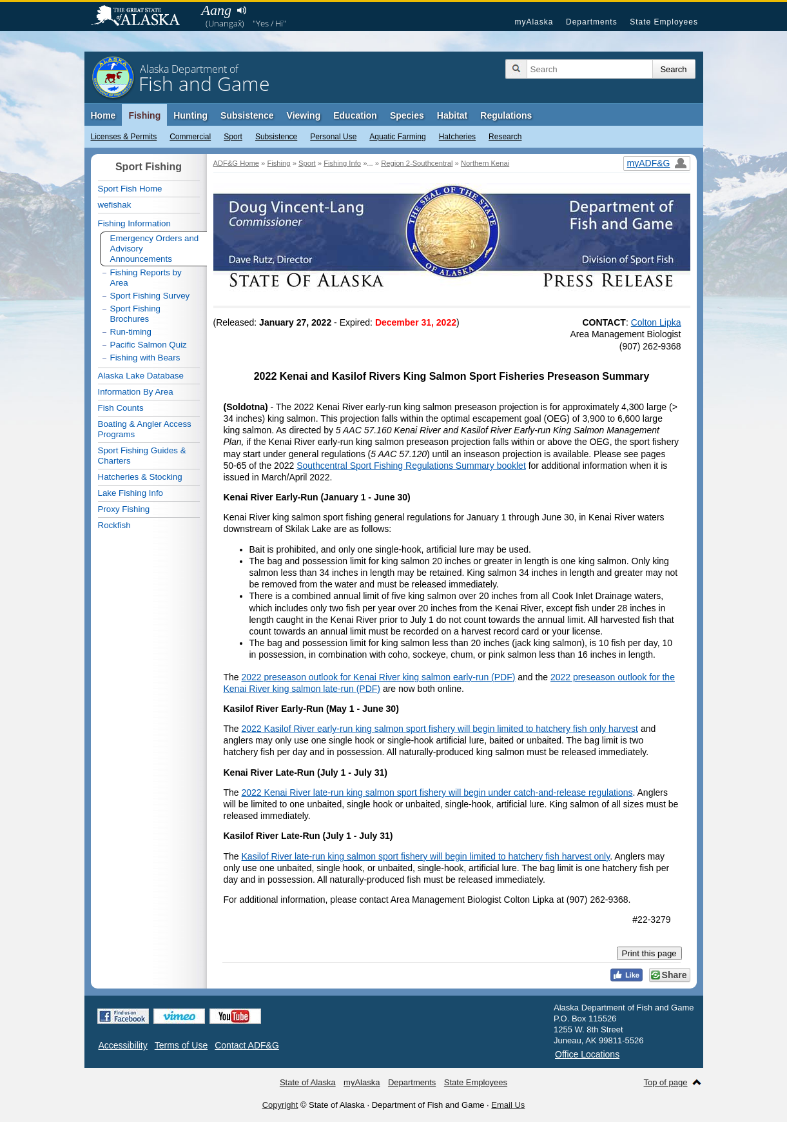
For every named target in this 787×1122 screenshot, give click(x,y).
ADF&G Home (236, 163)
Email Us (508, 1105)
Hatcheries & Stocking (140, 477)
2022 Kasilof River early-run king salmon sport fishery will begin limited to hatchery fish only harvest (440, 728)
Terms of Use (181, 1045)
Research (505, 136)
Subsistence (276, 136)
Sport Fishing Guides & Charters (142, 456)
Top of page (666, 1082)
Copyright (280, 1105)
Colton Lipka (656, 322)
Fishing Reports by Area (146, 278)
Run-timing (130, 332)
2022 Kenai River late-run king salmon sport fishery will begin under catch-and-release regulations (437, 792)
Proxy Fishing (124, 509)
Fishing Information (134, 223)
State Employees (664, 21)
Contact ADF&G (247, 1045)
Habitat (452, 115)
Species (407, 115)
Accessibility (123, 1045)
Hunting (190, 115)
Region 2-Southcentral (416, 163)
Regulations (506, 115)
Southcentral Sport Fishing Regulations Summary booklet (411, 465)
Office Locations (587, 1054)
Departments (591, 21)
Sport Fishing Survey (150, 295)
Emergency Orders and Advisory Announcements (154, 248)
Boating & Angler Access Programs (144, 429)
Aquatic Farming (397, 136)
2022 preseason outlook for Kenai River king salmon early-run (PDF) (379, 677)
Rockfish (114, 525)
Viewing (304, 115)
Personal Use (333, 136)
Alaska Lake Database (141, 375)
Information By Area (135, 392)
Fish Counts (121, 408)
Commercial (190, 136)
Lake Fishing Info (131, 493)
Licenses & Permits (124, 136)
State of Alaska (142, 16)
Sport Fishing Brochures (135, 314)
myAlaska (533, 21)
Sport (233, 136)
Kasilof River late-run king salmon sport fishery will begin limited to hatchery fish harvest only (426, 856)
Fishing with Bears (145, 357)
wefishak (114, 205)
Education (355, 115)
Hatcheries (457, 136)
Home (103, 115)
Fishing (144, 115)
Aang (216, 10)
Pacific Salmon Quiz (148, 344)
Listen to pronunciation (242, 10)
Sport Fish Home (130, 188)
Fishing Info (342, 163)
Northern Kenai (485, 163)
